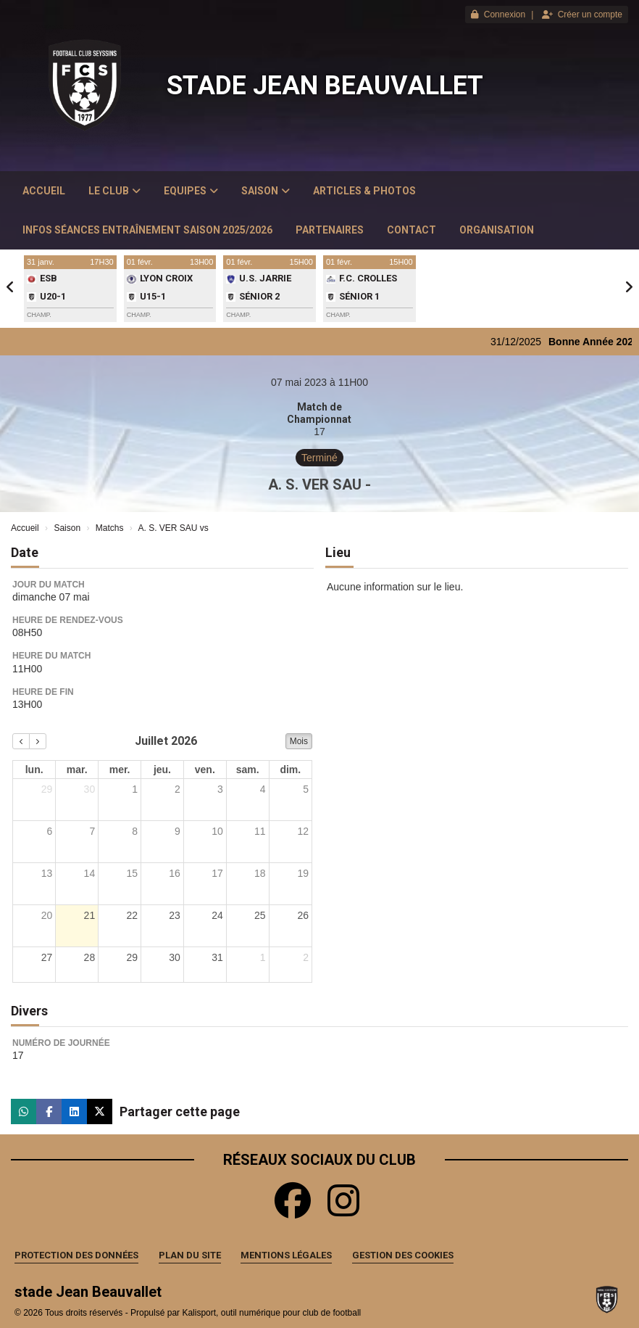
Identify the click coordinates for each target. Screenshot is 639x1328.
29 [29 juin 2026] (47, 789)
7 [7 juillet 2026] (92, 831)
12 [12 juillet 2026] (303, 831)
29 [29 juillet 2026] (132, 957)
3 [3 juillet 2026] (220, 789)
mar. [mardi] (77, 769)
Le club (114, 191)
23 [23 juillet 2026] (174, 915)
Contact (411, 230)
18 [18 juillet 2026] (260, 873)
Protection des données (76, 1255)
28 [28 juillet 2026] (90, 957)
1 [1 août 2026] (263, 957)
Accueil (43, 191)
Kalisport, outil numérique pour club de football (271, 1313)
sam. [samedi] (247, 769)
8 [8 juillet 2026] (135, 831)
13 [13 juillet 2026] (47, 873)
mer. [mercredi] (119, 769)
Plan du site (190, 1255)
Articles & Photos (364, 191)
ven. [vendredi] (205, 769)
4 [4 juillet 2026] (263, 789)
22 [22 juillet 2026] (132, 915)
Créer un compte (582, 14)
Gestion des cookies (403, 1255)
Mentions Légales (286, 1255)
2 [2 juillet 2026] (177, 789)
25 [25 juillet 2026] (260, 915)
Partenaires (330, 230)
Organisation (496, 230)
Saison (265, 191)
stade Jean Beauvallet (325, 85)
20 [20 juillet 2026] (47, 915)
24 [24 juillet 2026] (217, 915)
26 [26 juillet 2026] (303, 915)
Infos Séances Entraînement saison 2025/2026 (147, 230)
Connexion (498, 14)
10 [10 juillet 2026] (217, 831)
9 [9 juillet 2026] (177, 831)
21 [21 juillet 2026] (90, 915)
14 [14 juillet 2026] (90, 873)
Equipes (191, 191)
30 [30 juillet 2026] (174, 957)
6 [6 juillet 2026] (50, 831)
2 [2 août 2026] (306, 957)
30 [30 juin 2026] (90, 789)
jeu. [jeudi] (162, 769)
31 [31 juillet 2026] (217, 957)
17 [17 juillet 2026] (217, 873)
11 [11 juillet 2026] (260, 831)
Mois (299, 741)
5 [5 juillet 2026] (306, 789)
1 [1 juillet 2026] (135, 789)
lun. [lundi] (34, 769)
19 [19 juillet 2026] (303, 873)
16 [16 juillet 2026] (174, 873)
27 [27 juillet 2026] (47, 957)
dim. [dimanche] (290, 769)
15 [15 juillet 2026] (132, 873)
